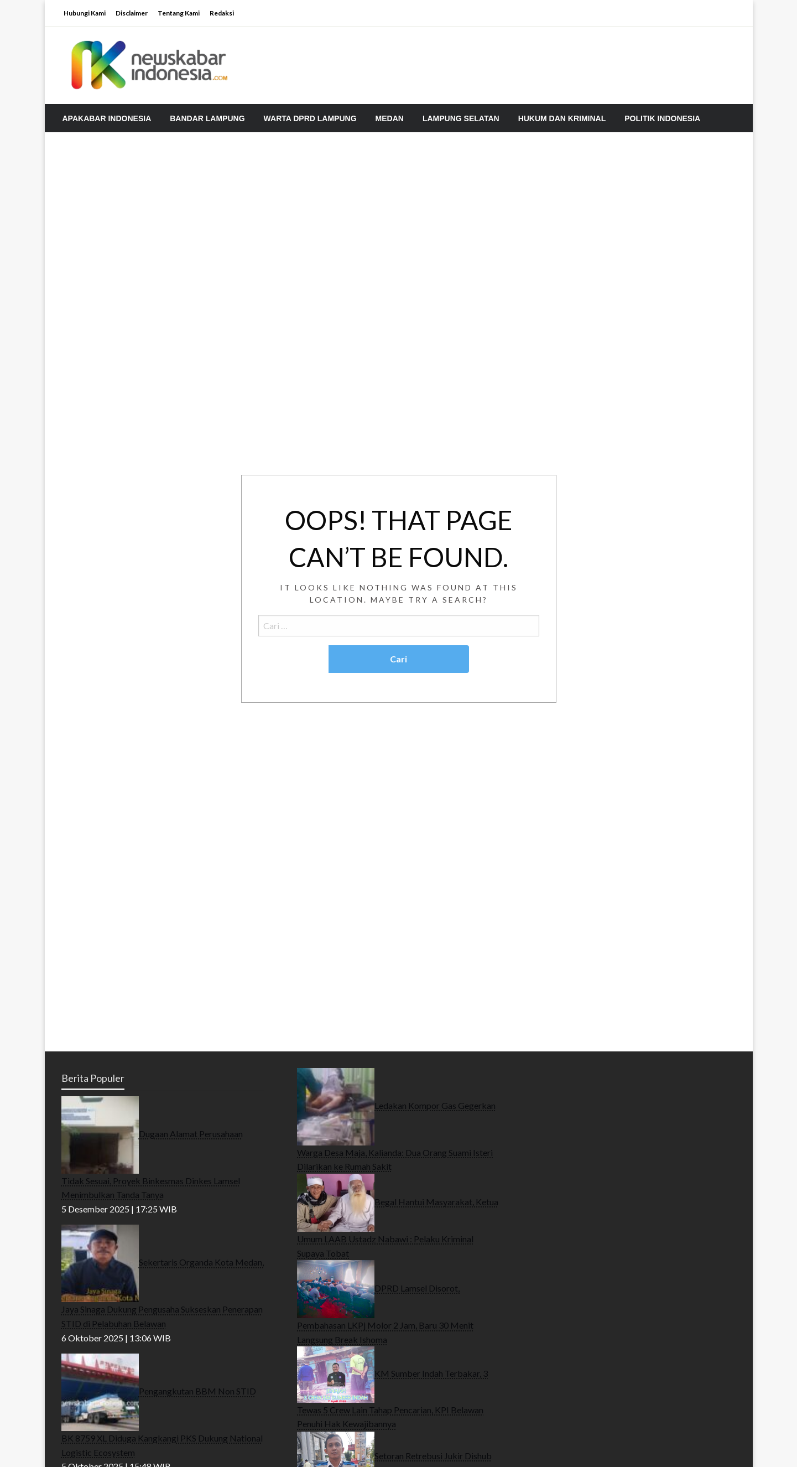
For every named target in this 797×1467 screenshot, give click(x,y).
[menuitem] (107, 118)
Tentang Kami (179, 13)
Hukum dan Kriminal (562, 118)
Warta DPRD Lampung (310, 118)
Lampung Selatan (461, 118)
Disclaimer (132, 13)
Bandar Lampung (207, 118)
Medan (390, 118)
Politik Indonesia (662, 118)
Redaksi (222, 13)
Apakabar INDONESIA (107, 118)
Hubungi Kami (85, 13)
